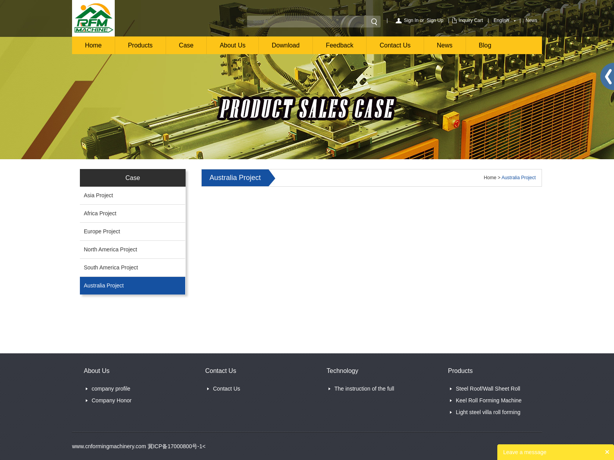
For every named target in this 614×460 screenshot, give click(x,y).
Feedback (339, 45)
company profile (111, 388)
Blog (485, 45)
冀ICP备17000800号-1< (176, 446)
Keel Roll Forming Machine (489, 400)
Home (93, 45)
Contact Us (394, 45)
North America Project (110, 249)
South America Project (111, 267)
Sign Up (435, 20)
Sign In (411, 20)
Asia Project (98, 195)
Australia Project (104, 285)
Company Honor (112, 400)
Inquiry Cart (471, 20)
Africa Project (100, 213)
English (501, 20)
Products (140, 45)
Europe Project (102, 231)
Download (286, 45)
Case (186, 45)
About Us (233, 45)
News (531, 20)
